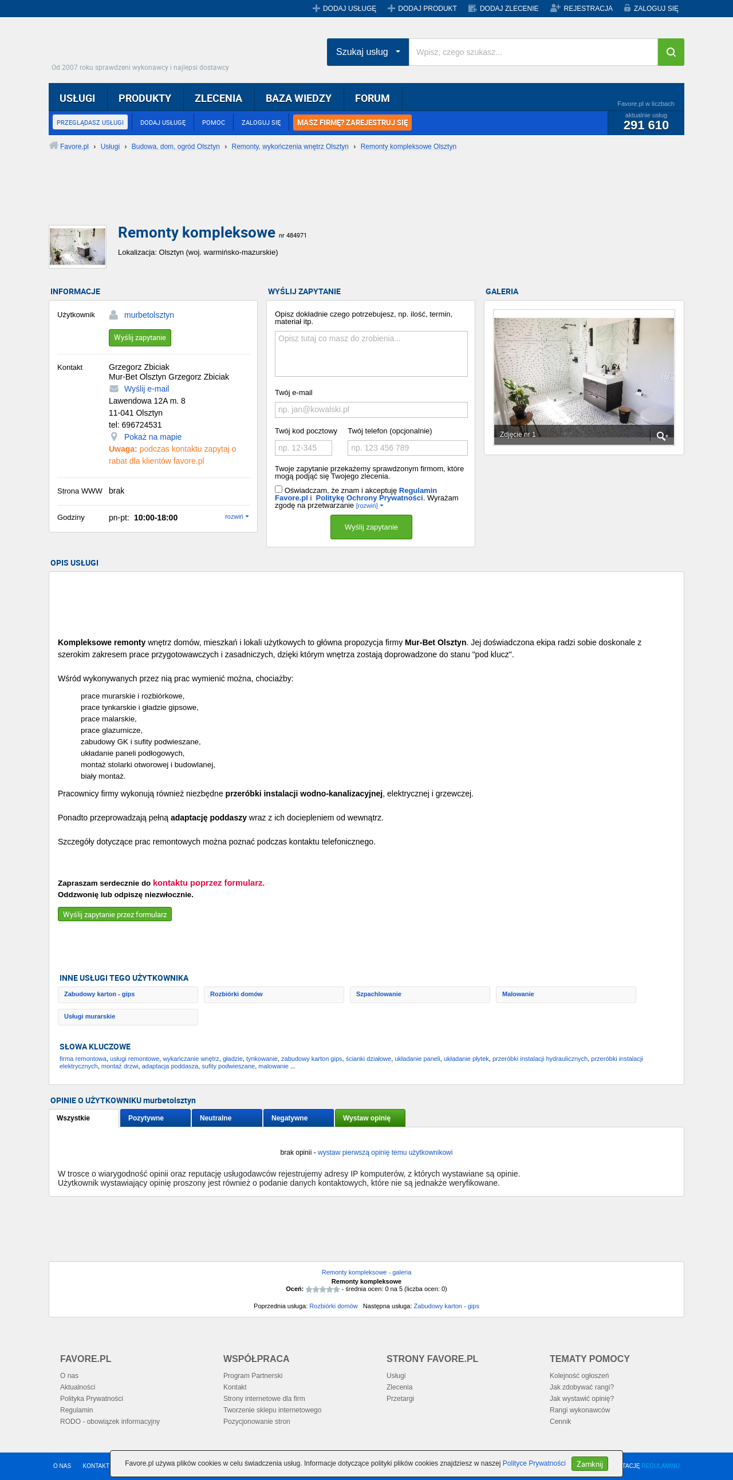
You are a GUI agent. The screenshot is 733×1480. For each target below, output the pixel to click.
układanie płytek (466, 1058)
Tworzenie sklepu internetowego (272, 1410)
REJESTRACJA (588, 9)
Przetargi (400, 1399)
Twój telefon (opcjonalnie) (390, 431)
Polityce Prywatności (534, 1463)
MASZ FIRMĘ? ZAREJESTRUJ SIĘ (352, 122)
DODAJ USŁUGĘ (349, 9)
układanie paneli (417, 1058)
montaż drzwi (120, 1066)
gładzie (233, 1058)
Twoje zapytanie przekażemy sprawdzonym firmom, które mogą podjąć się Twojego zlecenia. (369, 472)
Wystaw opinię (367, 1118)
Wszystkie (73, 1118)
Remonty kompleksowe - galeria (367, 1272)
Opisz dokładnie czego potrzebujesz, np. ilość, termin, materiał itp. (363, 317)
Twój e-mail (294, 392)
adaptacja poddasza (170, 1066)
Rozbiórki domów (236, 993)
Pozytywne (146, 1118)
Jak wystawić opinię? (582, 1399)
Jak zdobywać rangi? (582, 1387)
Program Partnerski (252, 1376)
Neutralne (215, 1118)
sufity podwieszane (228, 1066)
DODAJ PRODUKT (427, 9)
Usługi (396, 1376)
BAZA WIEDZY (299, 98)
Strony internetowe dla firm (264, 1399)
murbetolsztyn (149, 314)
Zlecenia (399, 1387)
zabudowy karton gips (311, 1058)
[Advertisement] (326, 197)
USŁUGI (77, 98)
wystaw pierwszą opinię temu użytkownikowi (385, 1153)
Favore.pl (143, 48)
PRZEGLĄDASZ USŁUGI (90, 122)
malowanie (273, 1066)
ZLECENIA (218, 98)
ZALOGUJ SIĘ (656, 9)
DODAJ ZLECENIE (509, 9)
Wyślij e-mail (146, 388)
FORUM (372, 98)
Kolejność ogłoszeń (579, 1376)
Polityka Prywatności (91, 1399)
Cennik (560, 1422)
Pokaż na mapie (153, 436)
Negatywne (289, 1118)
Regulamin (76, 1410)
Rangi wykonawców (580, 1410)
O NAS (62, 1466)
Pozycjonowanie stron (256, 1422)
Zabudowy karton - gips (99, 993)
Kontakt (235, 1387)
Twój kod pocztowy (306, 431)
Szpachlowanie (378, 993)
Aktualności (77, 1387)
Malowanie (518, 993)
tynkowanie (262, 1058)
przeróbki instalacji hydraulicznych (540, 1058)
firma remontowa (83, 1058)
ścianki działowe (368, 1058)
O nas (69, 1376)
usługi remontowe (134, 1058)
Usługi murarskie (89, 1016)
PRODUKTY (145, 98)
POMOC (213, 122)
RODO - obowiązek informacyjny (110, 1422)
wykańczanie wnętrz (191, 1058)
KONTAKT (96, 1466)
